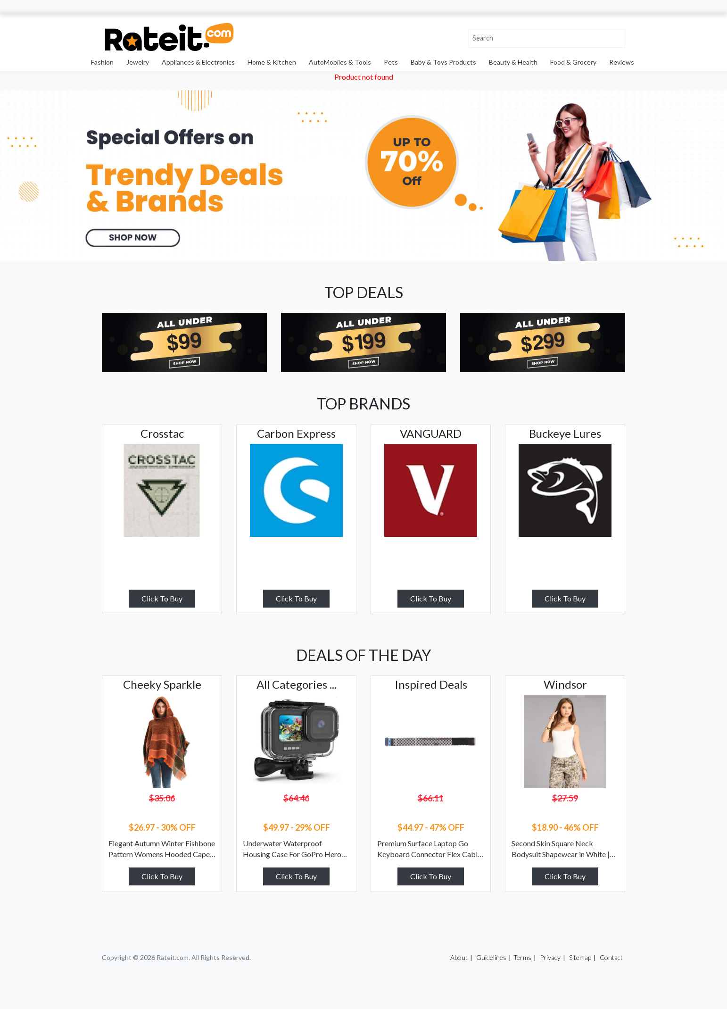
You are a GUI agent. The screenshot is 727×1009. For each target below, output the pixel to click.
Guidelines (491, 957)
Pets (391, 62)
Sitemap (580, 957)
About (459, 957)
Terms (522, 957)
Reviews (621, 62)
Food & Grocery (573, 62)
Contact (611, 957)
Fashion (102, 62)
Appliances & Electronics (198, 62)
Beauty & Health (513, 62)
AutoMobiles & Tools (340, 62)
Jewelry (137, 62)
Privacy (550, 957)
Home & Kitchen (272, 62)
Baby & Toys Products (443, 62)
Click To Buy (161, 598)
